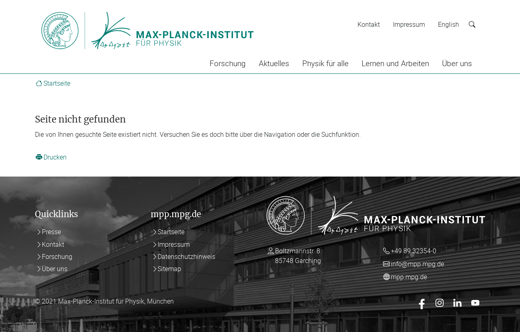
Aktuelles (274, 63)
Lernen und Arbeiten (395, 63)
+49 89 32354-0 (413, 250)
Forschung (228, 63)
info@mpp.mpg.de (417, 263)
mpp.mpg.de (409, 276)
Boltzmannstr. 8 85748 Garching (298, 255)
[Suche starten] (472, 24)
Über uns (457, 63)
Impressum (409, 24)
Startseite (56, 83)
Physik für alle (325, 63)
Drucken (55, 157)
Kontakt (369, 24)
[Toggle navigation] (271, 11)
